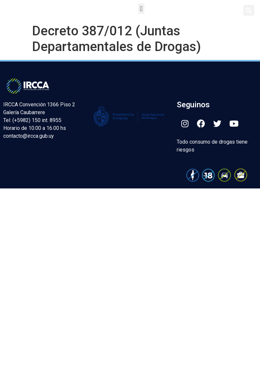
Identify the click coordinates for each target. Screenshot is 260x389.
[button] (141, 8)
